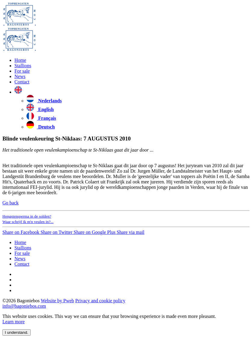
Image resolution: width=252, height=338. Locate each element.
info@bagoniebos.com (24, 306)
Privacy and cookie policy (100, 300)
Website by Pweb (57, 300)
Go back (10, 202)
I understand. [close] (16, 332)
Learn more (13, 321)
